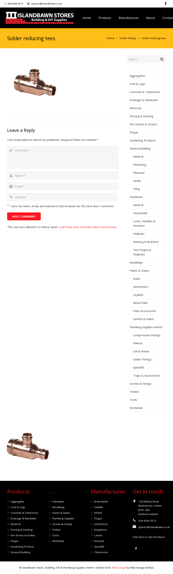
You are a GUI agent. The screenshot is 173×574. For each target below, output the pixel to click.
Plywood (138, 172)
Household (140, 213)
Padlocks (139, 234)
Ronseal (99, 541)
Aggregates (137, 76)
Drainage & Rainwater (144, 100)
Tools (133, 400)
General (138, 156)
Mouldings (136, 262)
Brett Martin (101, 501)
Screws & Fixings (141, 383)
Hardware (136, 197)
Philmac (138, 343)
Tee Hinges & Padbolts (142, 252)
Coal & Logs (137, 84)
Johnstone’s (140, 287)
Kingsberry (100, 529)
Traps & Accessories (146, 375)
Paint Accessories (144, 311)
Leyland (138, 295)
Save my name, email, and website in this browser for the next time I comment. (62, 206)
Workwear (136, 408)
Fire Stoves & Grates (143, 124)
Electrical (135, 108)
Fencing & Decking (141, 116)
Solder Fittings (127, 38)
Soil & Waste (141, 351)
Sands (137, 181)
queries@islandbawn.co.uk (46, 3)
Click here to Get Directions (149, 537)
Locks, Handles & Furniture (144, 223)
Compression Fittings (147, 335)
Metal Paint (140, 303)
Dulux (136, 278)
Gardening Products (143, 140)
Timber (134, 391)
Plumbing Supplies (63, 518)
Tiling (136, 189)
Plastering (139, 164)
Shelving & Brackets (146, 242)
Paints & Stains (139, 270)
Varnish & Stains (143, 319)
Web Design (119, 567)
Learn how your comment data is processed (87, 227)
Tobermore (101, 552)
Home (110, 38)
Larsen (98, 535)
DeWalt (98, 507)
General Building (140, 148)
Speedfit (138, 367)
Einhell (98, 512)
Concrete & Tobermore (145, 92)
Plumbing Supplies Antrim (146, 327)
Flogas (134, 132)
